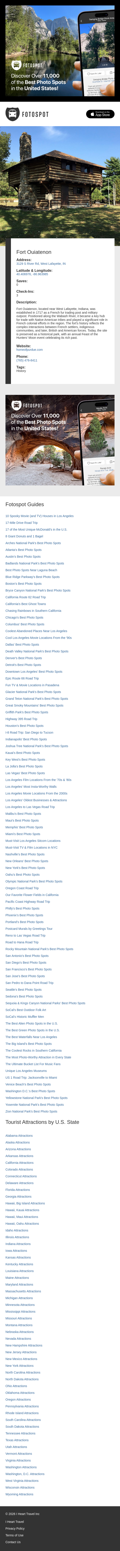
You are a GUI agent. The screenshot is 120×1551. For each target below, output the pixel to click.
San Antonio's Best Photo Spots (27, 956)
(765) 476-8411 (26, 360)
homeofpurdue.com (29, 349)
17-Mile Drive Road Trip (21, 522)
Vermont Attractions (18, 1453)
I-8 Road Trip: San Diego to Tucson (29, 732)
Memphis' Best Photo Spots (24, 827)
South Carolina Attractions (23, 1420)
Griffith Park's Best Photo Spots (26, 712)
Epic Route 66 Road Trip (22, 678)
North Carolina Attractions (22, 1372)
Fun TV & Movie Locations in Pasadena (32, 685)
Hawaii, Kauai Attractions (22, 1210)
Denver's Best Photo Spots (23, 658)
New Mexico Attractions (21, 1359)
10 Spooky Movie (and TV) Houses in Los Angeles (39, 516)
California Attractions (19, 1162)
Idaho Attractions (16, 1230)
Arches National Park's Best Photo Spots (33, 543)
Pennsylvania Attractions (22, 1406)
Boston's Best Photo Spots (23, 583)
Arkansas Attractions (19, 1156)
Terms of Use (14, 1535)
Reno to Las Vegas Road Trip (25, 935)
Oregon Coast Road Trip (22, 888)
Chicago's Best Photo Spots (24, 617)
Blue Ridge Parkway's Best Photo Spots (32, 577)
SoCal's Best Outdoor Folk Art (25, 1010)
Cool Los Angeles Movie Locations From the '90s (38, 638)
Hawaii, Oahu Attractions (22, 1223)
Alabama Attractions (19, 1135)
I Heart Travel (14, 1521)
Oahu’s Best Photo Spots (22, 874)
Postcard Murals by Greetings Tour (28, 928)
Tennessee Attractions (20, 1433)
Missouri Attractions (18, 1318)
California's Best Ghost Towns (25, 604)
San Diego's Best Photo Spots (25, 962)
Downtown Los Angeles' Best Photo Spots (33, 671)
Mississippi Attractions (20, 1311)
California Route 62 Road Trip (25, 597)
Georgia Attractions (18, 1196)
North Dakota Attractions (22, 1379)
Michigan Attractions (19, 1298)
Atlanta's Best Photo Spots (23, 550)
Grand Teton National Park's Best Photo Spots (36, 698)
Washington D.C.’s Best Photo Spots (30, 1091)
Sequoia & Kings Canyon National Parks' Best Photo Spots (45, 1003)
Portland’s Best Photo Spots (24, 922)
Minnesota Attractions (20, 1305)
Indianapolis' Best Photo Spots (26, 739)
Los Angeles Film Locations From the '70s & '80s (38, 780)
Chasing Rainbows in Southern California (33, 610)
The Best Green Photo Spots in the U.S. (32, 1030)
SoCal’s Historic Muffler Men (24, 1016)
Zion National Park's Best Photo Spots (31, 1111)
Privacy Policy (14, 1528)
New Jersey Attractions (21, 1352)
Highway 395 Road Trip (21, 719)
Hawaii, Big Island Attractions (25, 1203)
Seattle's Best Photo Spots (23, 989)
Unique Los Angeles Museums (26, 1071)
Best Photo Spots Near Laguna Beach (31, 570)
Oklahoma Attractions (20, 1393)
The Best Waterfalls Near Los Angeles (31, 1037)
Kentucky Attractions (19, 1264)
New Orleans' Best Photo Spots (26, 861)
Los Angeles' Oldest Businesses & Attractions (36, 800)
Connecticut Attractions (21, 1176)
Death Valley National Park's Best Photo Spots (36, 651)
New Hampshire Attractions (23, 1345)
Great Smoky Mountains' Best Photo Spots (34, 705)
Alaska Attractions (17, 1142)
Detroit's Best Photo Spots (23, 665)
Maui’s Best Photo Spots (22, 820)
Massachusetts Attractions (23, 1291)
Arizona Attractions (18, 1149)
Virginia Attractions (18, 1460)
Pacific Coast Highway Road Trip (27, 901)
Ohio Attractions (16, 1386)
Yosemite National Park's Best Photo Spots (34, 1104)
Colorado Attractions (19, 1169)
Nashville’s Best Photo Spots (25, 854)
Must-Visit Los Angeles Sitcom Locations (33, 841)
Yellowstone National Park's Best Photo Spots (36, 1098)
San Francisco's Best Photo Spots (28, 969)
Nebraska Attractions (19, 1332)
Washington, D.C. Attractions (24, 1474)
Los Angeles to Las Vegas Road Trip (30, 807)
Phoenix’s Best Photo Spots (24, 915)
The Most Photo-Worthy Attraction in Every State (38, 1057)
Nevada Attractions (18, 1338)
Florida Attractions (17, 1190)
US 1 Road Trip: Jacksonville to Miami (31, 1077)
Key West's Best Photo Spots (25, 759)
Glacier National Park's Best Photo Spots (33, 692)
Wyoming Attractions (19, 1494)
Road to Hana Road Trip (21, 942)
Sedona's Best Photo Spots (24, 996)
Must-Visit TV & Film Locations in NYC (31, 847)
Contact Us (13, 1542)
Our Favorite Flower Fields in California (32, 895)
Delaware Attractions (19, 1183)
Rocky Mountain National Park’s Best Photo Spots (39, 949)
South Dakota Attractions (22, 1426)
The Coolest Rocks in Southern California (33, 1050)
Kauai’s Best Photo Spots (22, 753)
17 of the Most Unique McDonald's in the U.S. (36, 529)
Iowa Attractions (16, 1250)
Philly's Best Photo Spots (22, 908)
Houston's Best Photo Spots (24, 725)
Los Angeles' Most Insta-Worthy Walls (31, 786)
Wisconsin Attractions (20, 1487)
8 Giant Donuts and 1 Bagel (24, 536)
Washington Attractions (21, 1467)
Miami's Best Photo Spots (22, 834)
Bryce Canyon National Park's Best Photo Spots (38, 590)
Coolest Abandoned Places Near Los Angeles (36, 631)
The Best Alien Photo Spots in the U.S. (31, 1023)
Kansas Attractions (18, 1257)
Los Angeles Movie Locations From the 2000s (36, 793)
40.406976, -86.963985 (32, 274)
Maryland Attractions (19, 1284)
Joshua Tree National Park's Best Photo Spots (36, 746)
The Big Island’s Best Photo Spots (28, 1043)
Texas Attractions (17, 1440)
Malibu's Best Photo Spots (23, 813)
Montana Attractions (19, 1325)
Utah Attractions (16, 1447)
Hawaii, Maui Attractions (21, 1217)
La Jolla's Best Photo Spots (24, 766)
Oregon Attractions (18, 1399)
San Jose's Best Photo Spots (25, 976)
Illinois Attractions (17, 1237)
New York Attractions (19, 1365)
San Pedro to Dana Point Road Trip (29, 983)
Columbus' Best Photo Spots (24, 624)
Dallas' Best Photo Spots (22, 644)
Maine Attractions (17, 1277)
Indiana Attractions (18, 1244)
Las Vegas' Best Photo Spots (25, 773)
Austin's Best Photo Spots (23, 556)
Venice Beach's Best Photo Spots (28, 1084)
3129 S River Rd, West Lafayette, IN (41, 263)
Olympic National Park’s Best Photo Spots (33, 881)
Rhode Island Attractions (22, 1413)
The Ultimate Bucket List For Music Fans (33, 1064)
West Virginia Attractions (21, 1480)
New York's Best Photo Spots (25, 868)
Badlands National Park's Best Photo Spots (34, 563)
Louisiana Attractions (19, 1271)
